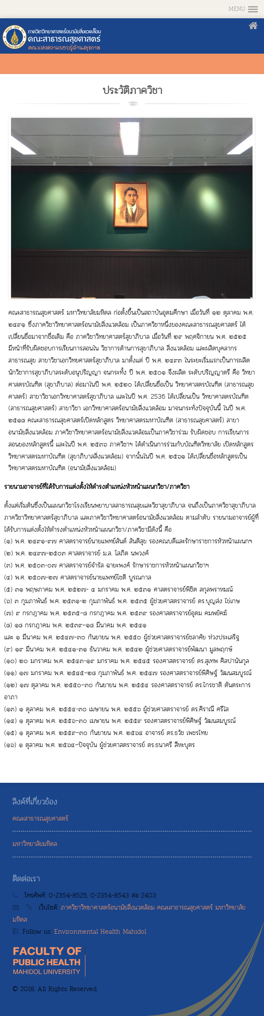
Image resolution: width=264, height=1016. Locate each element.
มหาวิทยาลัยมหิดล (34, 844)
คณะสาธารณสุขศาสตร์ (40, 819)
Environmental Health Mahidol (99, 932)
